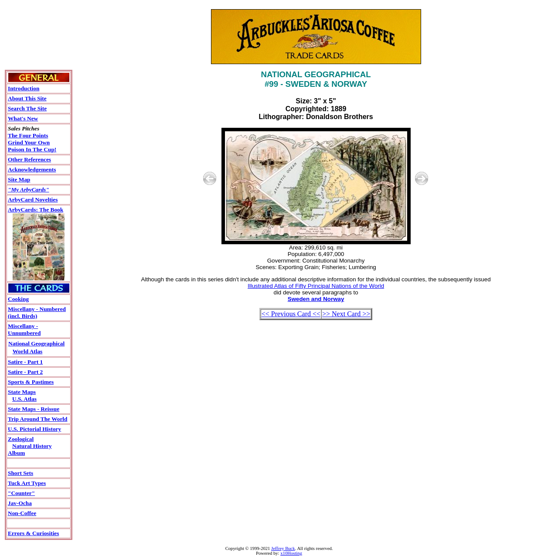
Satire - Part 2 (25, 372)
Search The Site (27, 108)
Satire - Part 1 (25, 362)
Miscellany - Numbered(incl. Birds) (37, 312)
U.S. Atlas (24, 399)
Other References (29, 159)
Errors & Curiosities (33, 533)
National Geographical (36, 343)
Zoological (21, 439)
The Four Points (28, 135)
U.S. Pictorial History (34, 429)
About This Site (27, 98)
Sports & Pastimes (31, 382)
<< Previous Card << (291, 314)
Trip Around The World (37, 419)
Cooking (18, 299)
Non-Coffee (22, 513)
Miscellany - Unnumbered (24, 329)
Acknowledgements (32, 169)
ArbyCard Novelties (33, 199)
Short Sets (20, 473)
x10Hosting (291, 553)
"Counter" (21, 493)
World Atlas (28, 351)
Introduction (23, 88)
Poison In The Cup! (32, 149)
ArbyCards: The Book (35, 209)
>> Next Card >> (346, 314)
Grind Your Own (29, 142)
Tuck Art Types (27, 483)
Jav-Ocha (20, 503)
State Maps (22, 392)
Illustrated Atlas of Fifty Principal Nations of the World (316, 286)
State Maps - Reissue (33, 409)
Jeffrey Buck (283, 548)
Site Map (19, 179)
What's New (23, 118)
